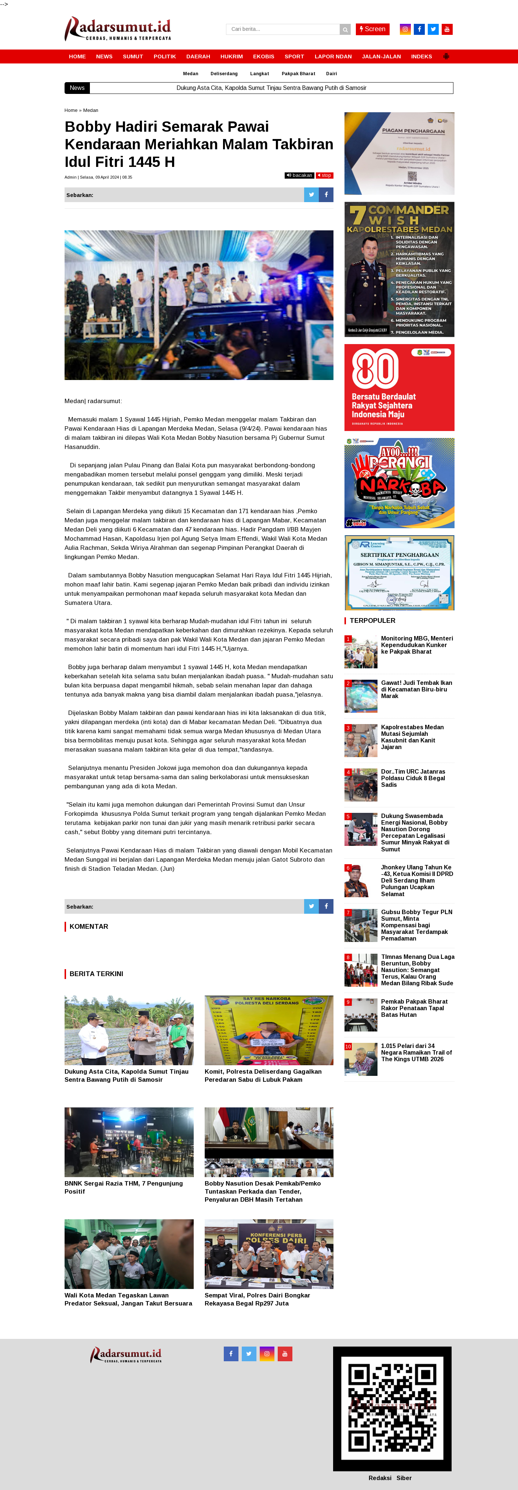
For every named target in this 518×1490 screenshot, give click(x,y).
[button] (446, 53)
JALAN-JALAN (381, 56)
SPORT (294, 56)
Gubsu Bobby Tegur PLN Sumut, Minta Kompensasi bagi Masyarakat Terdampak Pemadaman (416, 925)
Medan (190, 73)
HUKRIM (231, 56)
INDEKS (421, 56)
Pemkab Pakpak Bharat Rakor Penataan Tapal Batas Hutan (414, 1008)
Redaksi (380, 1478)
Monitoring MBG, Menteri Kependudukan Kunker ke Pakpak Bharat (417, 645)
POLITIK (165, 56)
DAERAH (198, 56)
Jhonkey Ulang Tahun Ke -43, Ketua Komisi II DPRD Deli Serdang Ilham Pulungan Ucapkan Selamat (417, 880)
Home (71, 110)
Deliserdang (224, 73)
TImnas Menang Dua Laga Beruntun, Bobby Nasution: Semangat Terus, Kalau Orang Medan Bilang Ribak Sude (418, 970)
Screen (373, 29)
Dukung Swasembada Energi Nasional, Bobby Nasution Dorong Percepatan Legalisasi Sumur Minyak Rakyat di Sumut (415, 832)
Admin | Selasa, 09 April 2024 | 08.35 (98, 177)
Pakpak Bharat (298, 73)
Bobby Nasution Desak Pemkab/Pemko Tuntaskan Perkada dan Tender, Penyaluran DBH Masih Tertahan (263, 1191)
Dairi (331, 73)
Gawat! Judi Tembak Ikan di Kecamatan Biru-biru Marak (416, 689)
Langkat (259, 73)
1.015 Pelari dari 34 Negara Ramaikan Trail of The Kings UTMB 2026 (416, 1052)
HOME (77, 56)
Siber (404, 1478)
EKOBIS (263, 56)
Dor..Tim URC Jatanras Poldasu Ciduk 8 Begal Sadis (413, 778)
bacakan (299, 175)
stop (324, 175)
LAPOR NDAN (333, 56)
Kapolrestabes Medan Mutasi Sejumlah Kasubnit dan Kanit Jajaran (412, 737)
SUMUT (133, 56)
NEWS (104, 56)
